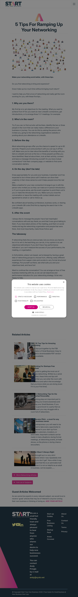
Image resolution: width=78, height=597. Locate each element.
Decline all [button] (46, 307)
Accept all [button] (31, 307)
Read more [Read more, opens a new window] (50, 292)
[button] (16, 297)
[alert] (39, 298)
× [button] (63, 282)
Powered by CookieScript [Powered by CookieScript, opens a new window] (39, 315)
